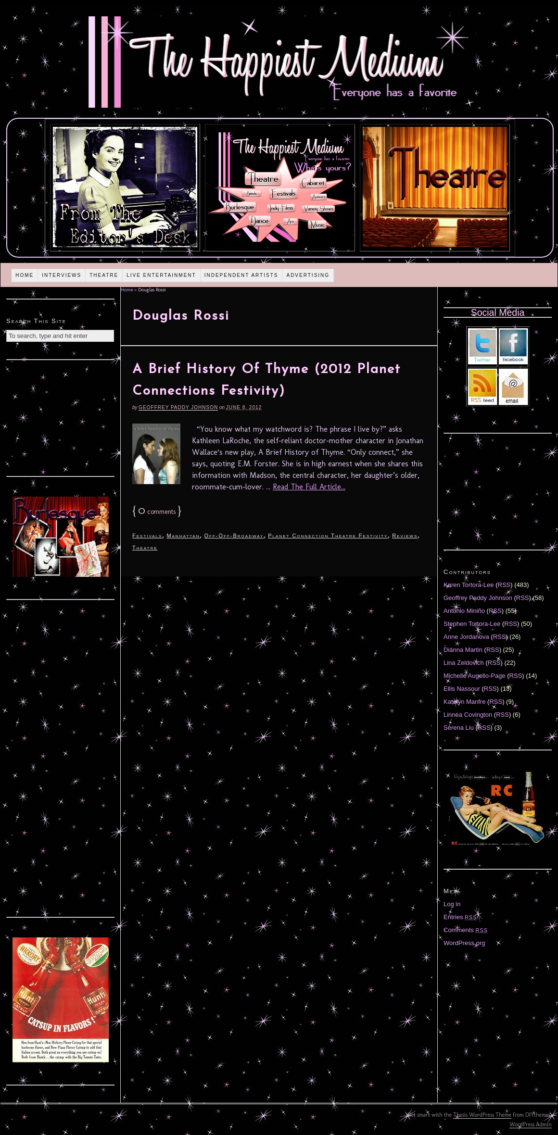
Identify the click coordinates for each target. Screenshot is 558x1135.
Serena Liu (459, 727)
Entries (460, 917)
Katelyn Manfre (464, 701)
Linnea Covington (468, 714)
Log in (452, 904)
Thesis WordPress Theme (482, 1114)
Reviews (405, 535)
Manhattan (183, 535)
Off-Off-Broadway (234, 535)
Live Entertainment (161, 275)
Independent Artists (241, 275)
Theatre (103, 275)
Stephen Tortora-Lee (472, 623)
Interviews (61, 275)
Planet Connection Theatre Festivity (328, 535)
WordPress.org (464, 943)
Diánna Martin (463, 649)
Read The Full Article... (309, 486)
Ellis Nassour (462, 688)
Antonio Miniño (464, 610)
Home (24, 275)
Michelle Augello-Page (475, 675)
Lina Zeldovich (464, 662)
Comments (466, 930)
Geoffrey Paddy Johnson (178, 407)
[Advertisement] (61, 417)
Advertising (308, 275)
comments (157, 512)
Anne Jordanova (466, 636)
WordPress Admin (530, 1124)
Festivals (147, 535)
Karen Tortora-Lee (469, 584)
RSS (504, 584)
